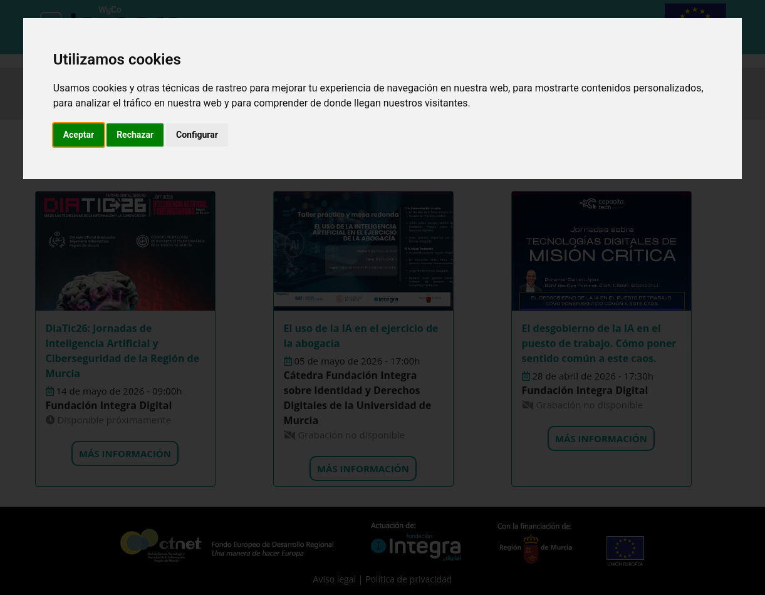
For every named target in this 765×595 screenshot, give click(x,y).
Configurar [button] (197, 135)
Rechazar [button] (135, 135)
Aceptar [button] (79, 135)
